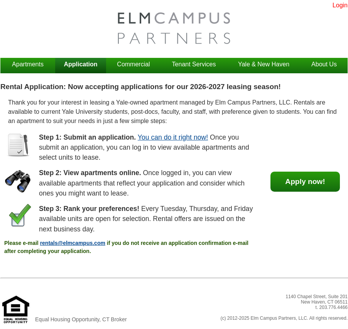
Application (80, 64)
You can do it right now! (173, 137)
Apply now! (305, 181)
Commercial (133, 64)
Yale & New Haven (263, 64)
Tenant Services (194, 64)
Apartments (28, 64)
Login (340, 5)
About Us (324, 64)
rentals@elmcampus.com (72, 243)
